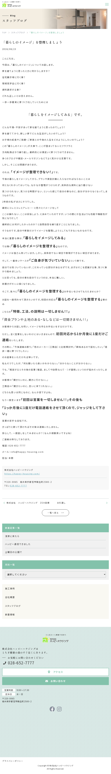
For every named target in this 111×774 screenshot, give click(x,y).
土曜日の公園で (13, 552)
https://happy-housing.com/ (22, 473)
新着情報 (10, 614)
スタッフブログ (13, 605)
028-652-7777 (18, 485)
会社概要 (10, 597)
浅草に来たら (12, 536)
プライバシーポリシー (12, 761)
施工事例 (10, 588)
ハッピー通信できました (17, 544)
